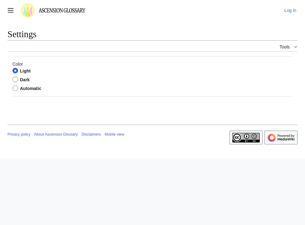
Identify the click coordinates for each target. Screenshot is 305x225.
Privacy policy (18, 134)
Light (25, 70)
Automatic (30, 88)
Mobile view (114, 134)
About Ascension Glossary (56, 134)
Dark (25, 79)
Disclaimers (91, 134)
